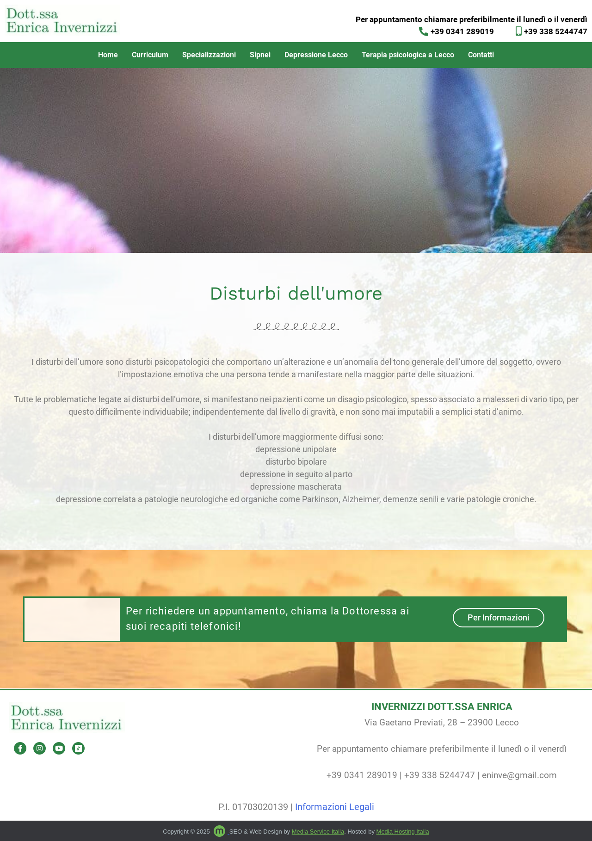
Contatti (481, 54)
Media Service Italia (318, 831)
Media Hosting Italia (402, 831)
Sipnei (260, 54)
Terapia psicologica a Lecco (408, 54)
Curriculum (150, 54)
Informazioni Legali (334, 806)
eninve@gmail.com (519, 775)
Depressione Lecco (316, 54)
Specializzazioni (209, 54)
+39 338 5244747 (439, 775)
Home (108, 54)
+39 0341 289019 (362, 775)
